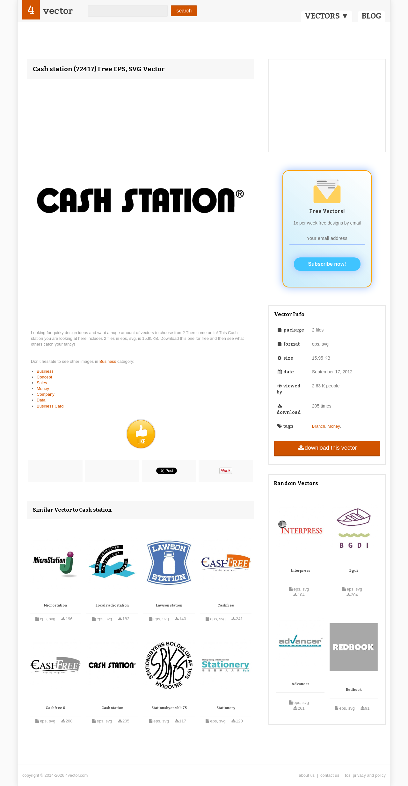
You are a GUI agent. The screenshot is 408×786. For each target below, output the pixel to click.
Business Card (50, 406)
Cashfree (225, 605)
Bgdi (353, 571)
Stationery (225, 708)
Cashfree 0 (55, 708)
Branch (318, 426)
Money (43, 388)
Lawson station (169, 605)
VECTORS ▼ (327, 15)
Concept (44, 377)
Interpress (300, 571)
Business (108, 361)
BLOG (371, 15)
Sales (42, 382)
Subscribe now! (327, 264)
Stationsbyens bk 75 (169, 708)
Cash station (112, 708)
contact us (329, 775)
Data (41, 400)
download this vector (327, 448)
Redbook (354, 690)
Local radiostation (112, 605)
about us (307, 775)
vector (58, 10)
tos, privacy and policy (365, 775)
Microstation (55, 605)
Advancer (301, 684)
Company (46, 394)
